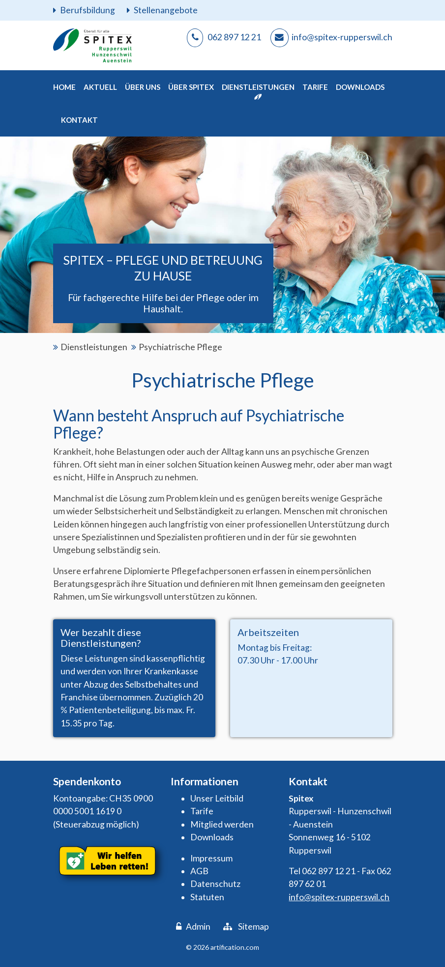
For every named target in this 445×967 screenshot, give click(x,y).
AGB (199, 871)
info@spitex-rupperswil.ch (339, 897)
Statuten (207, 897)
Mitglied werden (222, 824)
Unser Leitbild (216, 798)
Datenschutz (215, 884)
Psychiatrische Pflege (180, 347)
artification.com (234, 947)
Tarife (201, 811)
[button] (100, 86)
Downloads (212, 837)
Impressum (211, 858)
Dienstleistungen (93, 347)
